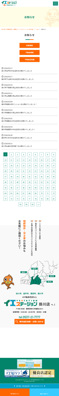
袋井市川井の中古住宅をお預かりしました (17, 138)
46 (5, 182)
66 (17, 193)
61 (42, 187)
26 (48, 165)
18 (54, 160)
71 (48, 193)
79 (42, 199)
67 (23, 193)
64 (5, 193)
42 (35, 176)
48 (17, 182)
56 (11, 187)
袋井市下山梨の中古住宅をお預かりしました (18, 79)
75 (17, 199)
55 (5, 187)
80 (48, 199)
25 (42, 165)
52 (42, 182)
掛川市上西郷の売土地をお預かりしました (17, 96)
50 (29, 182)
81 (54, 199)
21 (17, 165)
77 (29, 199)
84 (32, 204)
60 (35, 187)
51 (35, 182)
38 (11, 176)
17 (48, 160)
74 (11, 199)
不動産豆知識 (29, 59)
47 (11, 182)
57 (17, 187)
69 (35, 193)
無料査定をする (15, 393)
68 (29, 193)
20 (11, 165)
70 (42, 193)
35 (48, 171)
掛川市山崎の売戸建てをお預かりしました (17, 146)
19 (5, 165)
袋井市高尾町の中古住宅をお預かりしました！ (18, 129)
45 (54, 176)
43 (42, 176)
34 (42, 171)
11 (11, 160)
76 (23, 199)
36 (54, 171)
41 (29, 176)
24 (35, 165)
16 (42, 160)
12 (17, 160)
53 (48, 182)
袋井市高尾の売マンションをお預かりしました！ (19, 104)
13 (23, 160)
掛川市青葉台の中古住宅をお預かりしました (18, 121)
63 (54, 187)
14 (29, 160)
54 (54, 182)
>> (39, 204)
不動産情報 (30, 52)
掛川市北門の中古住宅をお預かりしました (17, 71)
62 (48, 187)
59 (29, 187)
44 (48, 176)
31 (23, 171)
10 (5, 160)
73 (5, 199)
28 (5, 171)
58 (23, 187)
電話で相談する (44, 394)
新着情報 (29, 45)
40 (23, 176)
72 (54, 193)
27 (54, 165)
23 (29, 165)
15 (35, 160)
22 (23, 165)
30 (17, 171)
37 (5, 176)
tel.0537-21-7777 (29, 317)
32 (29, 171)
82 (20, 204)
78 (35, 199)
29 (11, 171)
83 (26, 204)
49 (23, 182)
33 (35, 171)
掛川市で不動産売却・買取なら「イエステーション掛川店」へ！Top (20, 29)
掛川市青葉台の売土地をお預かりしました (17, 112)
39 (17, 176)
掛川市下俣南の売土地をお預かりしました (17, 87)
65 (11, 193)
